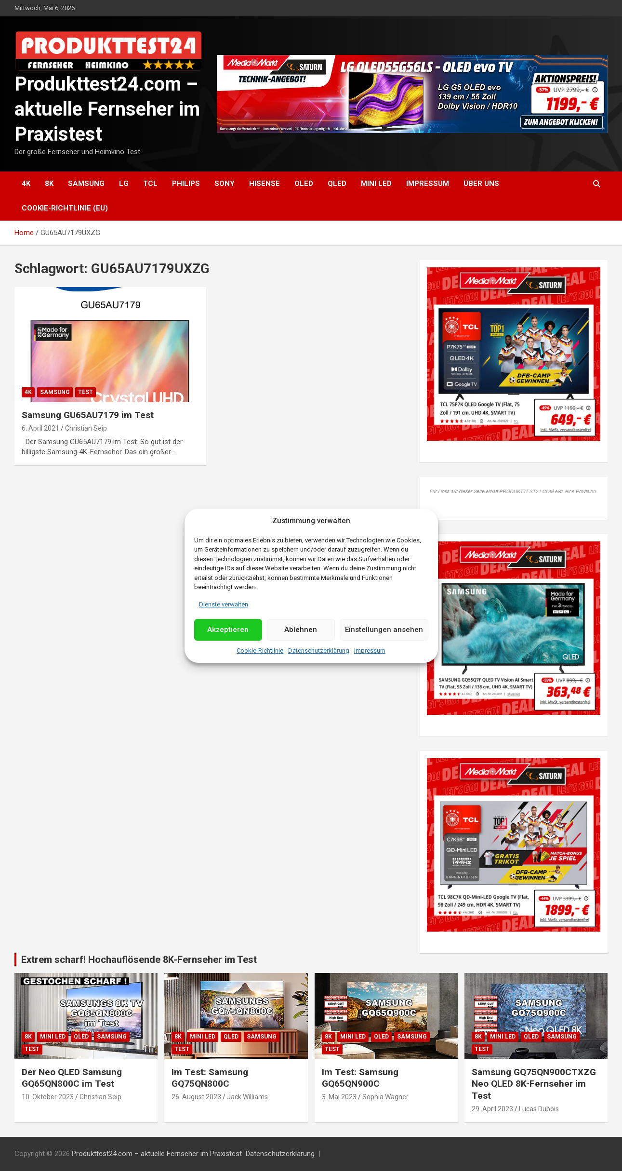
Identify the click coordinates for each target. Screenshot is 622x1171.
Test (85, 392)
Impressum (369, 650)
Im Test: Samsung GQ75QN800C (210, 1078)
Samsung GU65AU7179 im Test (88, 415)
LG (124, 183)
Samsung (86, 183)
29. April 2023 (492, 1109)
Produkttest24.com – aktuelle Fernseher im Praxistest (107, 109)
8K (49, 183)
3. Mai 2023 (339, 1097)
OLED (303, 183)
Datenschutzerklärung (318, 650)
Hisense (264, 183)
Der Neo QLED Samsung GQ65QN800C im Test (72, 1078)
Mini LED (376, 183)
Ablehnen (300, 629)
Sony (224, 183)
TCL (150, 183)
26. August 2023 (196, 1097)
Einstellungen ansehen (384, 629)
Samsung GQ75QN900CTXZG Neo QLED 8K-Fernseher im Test (534, 1083)
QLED (337, 183)
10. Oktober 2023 (48, 1097)
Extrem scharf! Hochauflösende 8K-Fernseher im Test (139, 959)
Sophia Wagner (385, 1097)
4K (26, 183)
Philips (186, 183)
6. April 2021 (40, 428)
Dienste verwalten (223, 604)
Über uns (481, 183)
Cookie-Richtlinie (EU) (65, 208)
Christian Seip (86, 428)
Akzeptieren (228, 629)
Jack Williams (247, 1097)
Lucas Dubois (539, 1109)
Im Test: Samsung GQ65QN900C (360, 1078)
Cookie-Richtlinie (260, 650)
